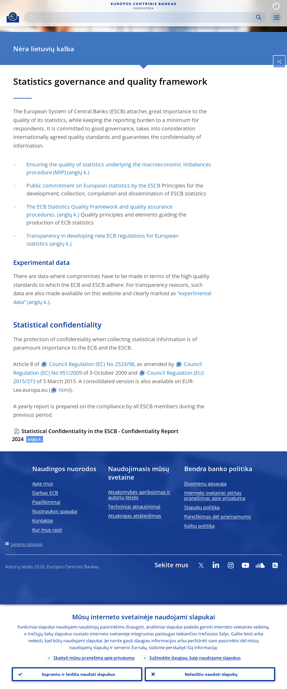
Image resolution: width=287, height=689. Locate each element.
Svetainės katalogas (26, 544)
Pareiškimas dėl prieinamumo (217, 516)
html (64, 389)
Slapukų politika (202, 507)
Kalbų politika (199, 526)
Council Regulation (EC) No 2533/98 (91, 364)
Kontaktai (42, 520)
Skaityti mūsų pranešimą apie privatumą (94, 656)
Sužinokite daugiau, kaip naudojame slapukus (195, 656)
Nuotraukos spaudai (54, 511)
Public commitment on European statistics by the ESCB (93, 185)
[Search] (140, 17)
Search (258, 17)
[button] (276, 6)
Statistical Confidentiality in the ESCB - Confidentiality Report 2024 (95, 435)
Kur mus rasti (47, 530)
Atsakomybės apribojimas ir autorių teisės (139, 494)
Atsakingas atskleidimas (134, 516)
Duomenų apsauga (205, 483)
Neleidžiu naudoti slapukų (210, 673)
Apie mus (42, 483)
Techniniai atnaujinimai (134, 506)
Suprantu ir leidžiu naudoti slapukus (77, 673)
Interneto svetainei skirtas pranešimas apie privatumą (214, 495)
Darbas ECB (45, 493)
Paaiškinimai (46, 502)
